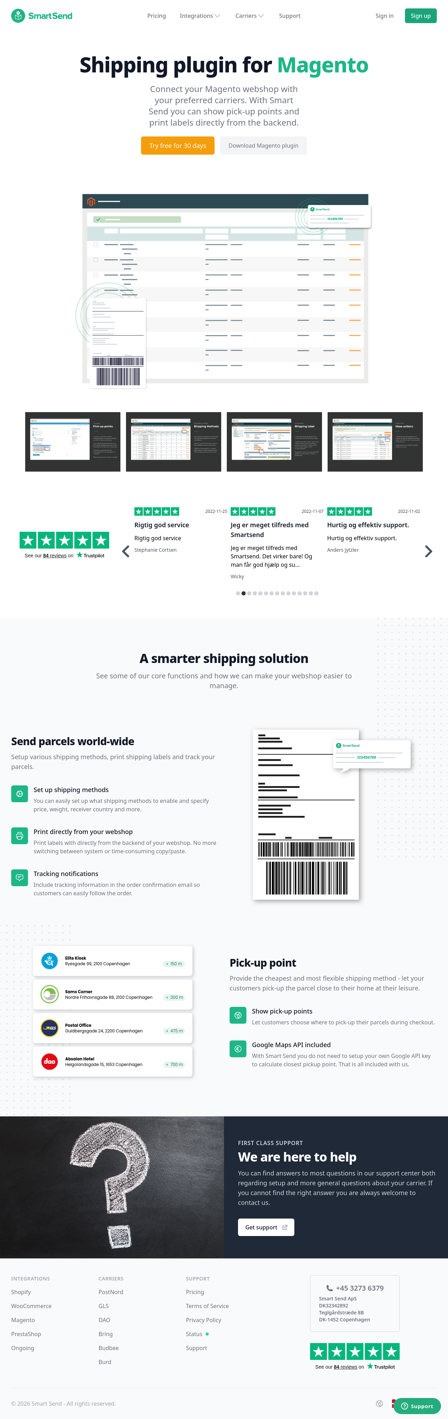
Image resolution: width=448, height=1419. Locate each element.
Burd (105, 1362)
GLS (104, 1306)
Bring (106, 1334)
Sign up (421, 16)
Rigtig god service (258, 525)
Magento (23, 1320)
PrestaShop (26, 1334)
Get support (266, 1227)
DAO (105, 1320)
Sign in (385, 16)
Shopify (21, 1292)
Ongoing (22, 1348)
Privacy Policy (203, 1320)
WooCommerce (31, 1306)
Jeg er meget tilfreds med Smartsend (366, 530)
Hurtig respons (157, 525)
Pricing (156, 16)
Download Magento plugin (264, 145)
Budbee (109, 1348)
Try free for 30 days (177, 145)
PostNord (111, 1292)
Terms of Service (207, 1306)
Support (290, 16)
